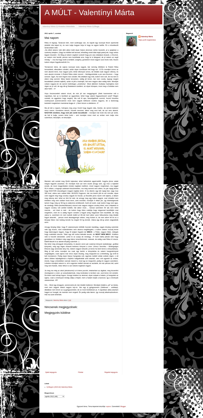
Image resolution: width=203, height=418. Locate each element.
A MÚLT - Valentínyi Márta (89, 12)
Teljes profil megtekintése (147, 40)
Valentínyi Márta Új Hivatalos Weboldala (58, 26)
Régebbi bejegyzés (111, 372)
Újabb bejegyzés (51, 372)
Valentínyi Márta (147, 37)
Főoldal (80, 372)
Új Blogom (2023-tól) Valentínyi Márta (59, 387)
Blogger (123, 406)
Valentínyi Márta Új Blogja (89, 26)
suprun (108, 406)
